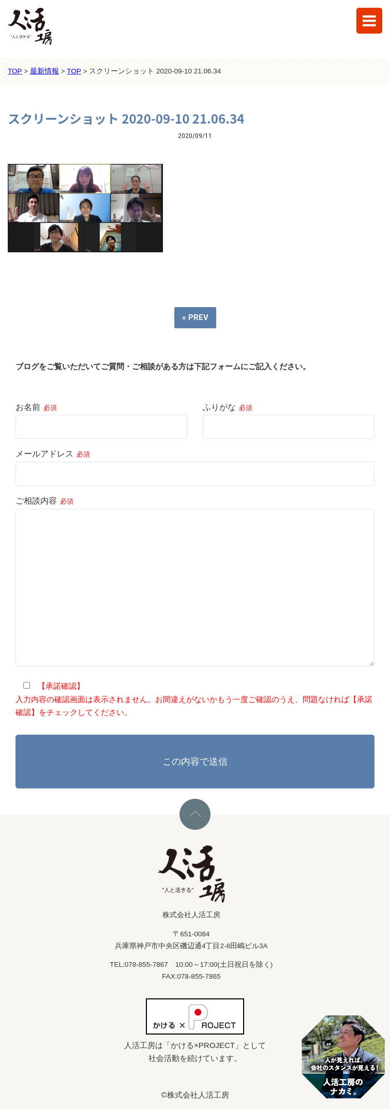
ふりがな (288, 417)
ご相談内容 (195, 582)
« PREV (195, 317)
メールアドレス (195, 463)
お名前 (101, 417)
